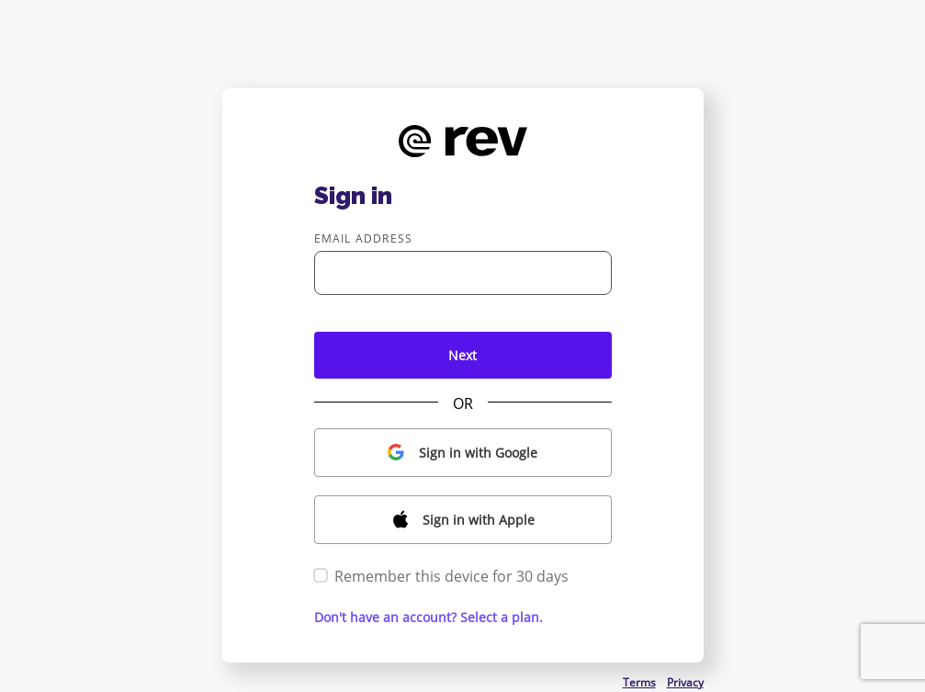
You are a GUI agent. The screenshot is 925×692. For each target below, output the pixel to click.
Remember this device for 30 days (441, 576)
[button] (463, 452)
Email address (363, 238)
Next (462, 355)
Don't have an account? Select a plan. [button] (428, 617)
